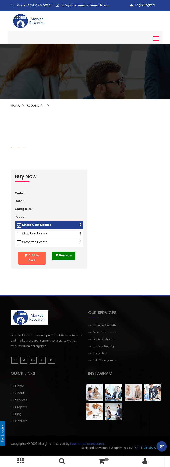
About (19, 393)
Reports (32, 105)
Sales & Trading (103, 346)
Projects (21, 407)
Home (15, 105)
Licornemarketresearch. (87, 444)
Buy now (63, 255)
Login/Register (142, 5)
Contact (21, 421)
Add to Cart (31, 258)
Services (21, 400)
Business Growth (104, 325)
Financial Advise (103, 339)
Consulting (100, 353)
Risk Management (105, 360)
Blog (18, 414)
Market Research (104, 332)
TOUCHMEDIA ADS (146, 448)
